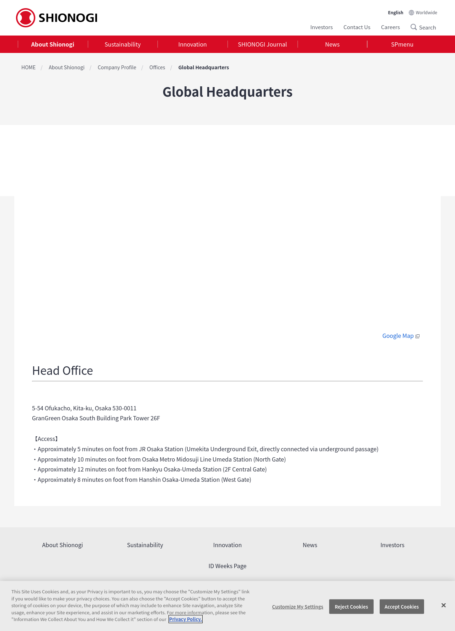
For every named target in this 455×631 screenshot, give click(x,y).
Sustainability (123, 44)
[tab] (53, 44)
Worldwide (426, 12)
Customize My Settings (297, 606)
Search (416, 27)
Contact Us (356, 27)
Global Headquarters (203, 67)
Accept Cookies (402, 606)
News (332, 44)
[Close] (443, 605)
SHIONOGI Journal (262, 44)
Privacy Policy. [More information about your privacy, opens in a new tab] (185, 619)
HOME (28, 67)
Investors (321, 27)
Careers (390, 27)
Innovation (192, 44)
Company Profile (117, 67)
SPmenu (402, 44)
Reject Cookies (351, 606)
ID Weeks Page (228, 565)
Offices (157, 67)
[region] (227, 606)
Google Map (401, 335)
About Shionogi (52, 44)
